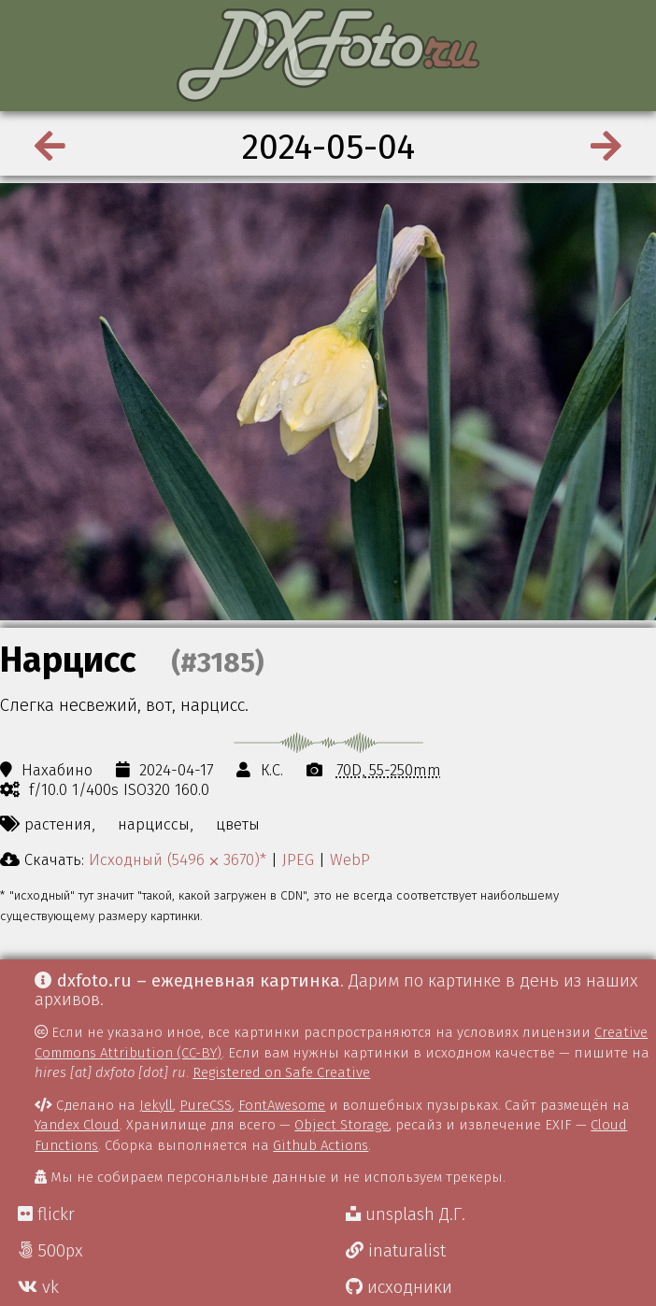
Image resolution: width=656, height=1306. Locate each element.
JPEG (298, 859)
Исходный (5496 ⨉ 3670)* (177, 859)
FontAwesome (281, 1105)
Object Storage (341, 1124)
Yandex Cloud (77, 1124)
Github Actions (320, 1145)
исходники (399, 1287)
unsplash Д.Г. (405, 1214)
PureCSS (205, 1105)
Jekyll (156, 1105)
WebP (350, 859)
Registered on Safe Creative (281, 1072)
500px (50, 1251)
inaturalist (396, 1251)
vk (38, 1287)
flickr (46, 1214)
